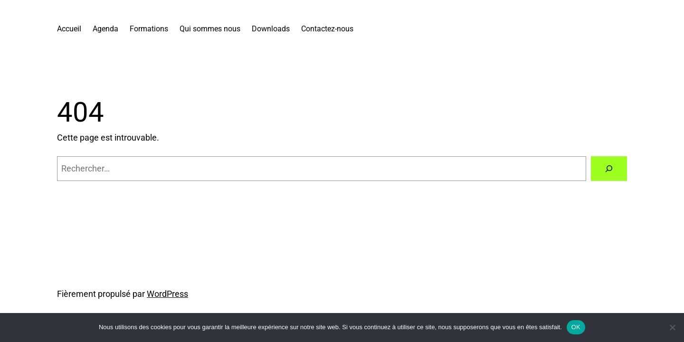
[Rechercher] (609, 168)
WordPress (167, 294)
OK (575, 327)
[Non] (672, 327)
